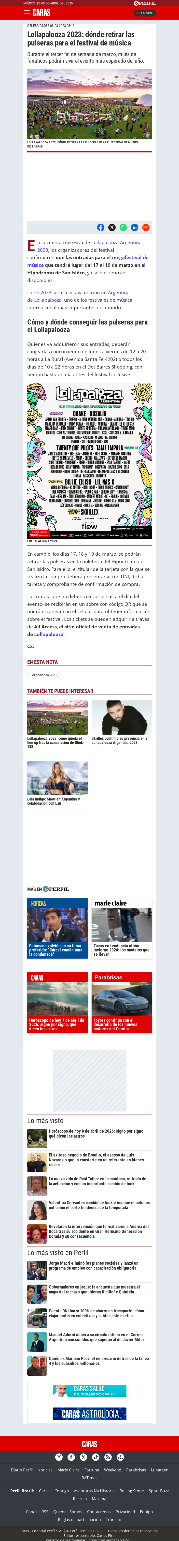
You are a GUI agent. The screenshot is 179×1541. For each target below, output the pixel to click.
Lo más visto (45, 1120)
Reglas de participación (79, 1519)
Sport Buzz (159, 1491)
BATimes (89, 1478)
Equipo (146, 1511)
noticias (57, 904)
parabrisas (122, 978)
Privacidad (125, 1511)
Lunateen (159, 1470)
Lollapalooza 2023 (43, 675)
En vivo (144, 13)
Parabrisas (136, 1470)
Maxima (99, 1498)
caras (57, 978)
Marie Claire (68, 1470)
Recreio (80, 1498)
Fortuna (91, 1470)
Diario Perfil (22, 1470)
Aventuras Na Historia (94, 1491)
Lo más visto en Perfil (58, 1252)
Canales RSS (37, 1511)
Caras (44, 1491)
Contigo (62, 1491)
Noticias (45, 1470)
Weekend (112, 1470)
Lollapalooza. (49, 634)
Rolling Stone (132, 1491)
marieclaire (122, 904)
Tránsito (113, 1519)
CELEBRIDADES (38, 26)
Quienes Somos (67, 1511)
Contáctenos (99, 1511)
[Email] (146, 227)
